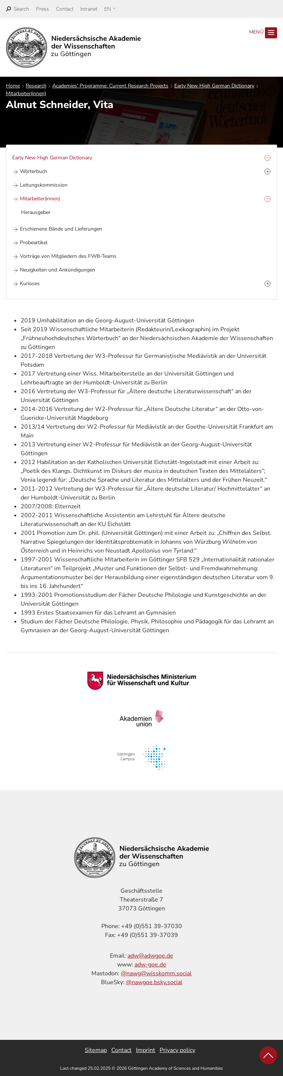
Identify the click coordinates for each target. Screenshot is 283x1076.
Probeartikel (34, 242)
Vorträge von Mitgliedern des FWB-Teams (68, 256)
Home (13, 85)
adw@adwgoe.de (150, 956)
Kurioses (30, 283)
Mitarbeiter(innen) (26, 93)
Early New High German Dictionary (214, 85)
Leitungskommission (43, 184)
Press (42, 9)
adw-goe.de (150, 965)
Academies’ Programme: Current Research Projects (110, 85)
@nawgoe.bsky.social (154, 982)
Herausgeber (35, 212)
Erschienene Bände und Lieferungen (61, 228)
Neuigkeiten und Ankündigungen (57, 269)
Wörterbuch (33, 171)
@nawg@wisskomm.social (156, 973)
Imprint (145, 1050)
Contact (64, 9)
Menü (263, 32)
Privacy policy (177, 1050)
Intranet (88, 9)
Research (36, 85)
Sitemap (96, 1050)
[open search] (17, 9)
